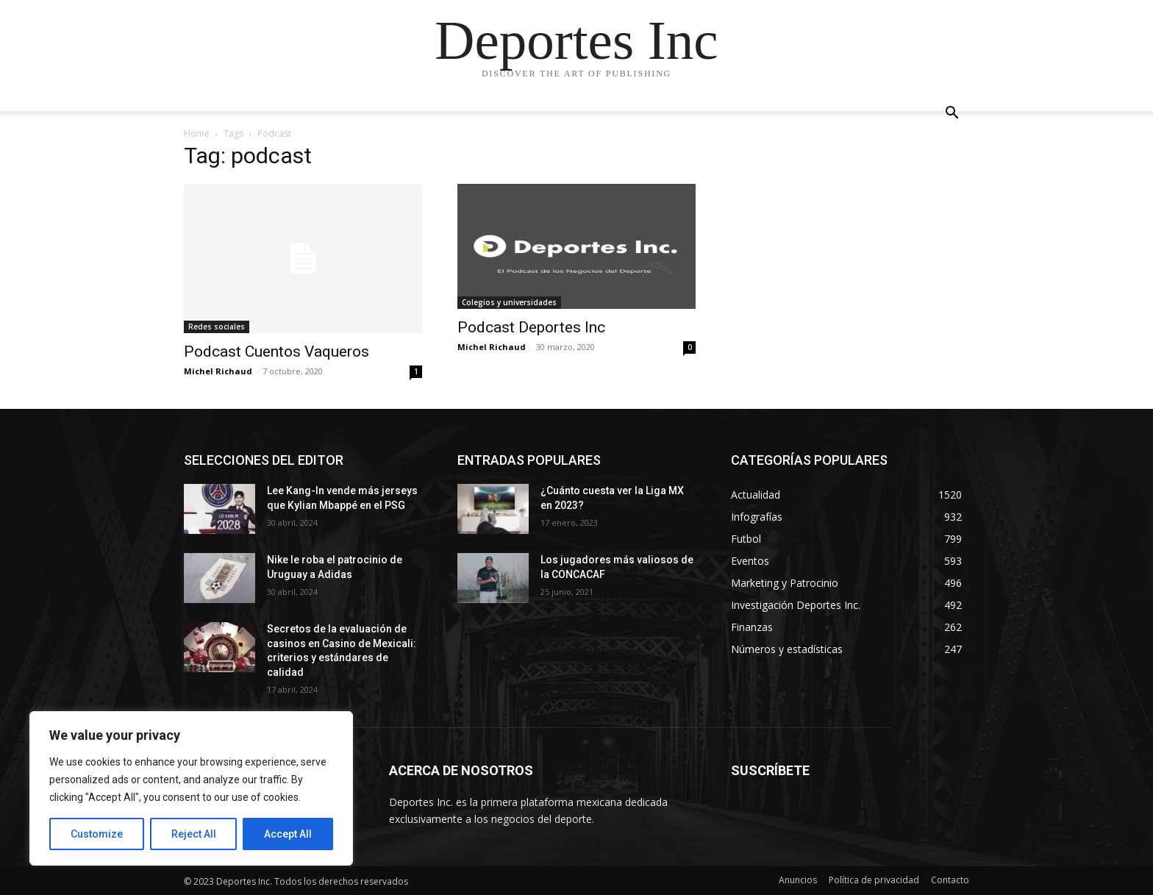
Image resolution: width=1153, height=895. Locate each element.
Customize (97, 834)
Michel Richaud (218, 371)
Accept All (288, 834)
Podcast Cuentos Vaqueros (276, 351)
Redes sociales (216, 326)
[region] (191, 788)
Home (197, 133)
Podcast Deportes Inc (531, 327)
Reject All (193, 834)
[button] (951, 114)
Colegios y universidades (509, 302)
